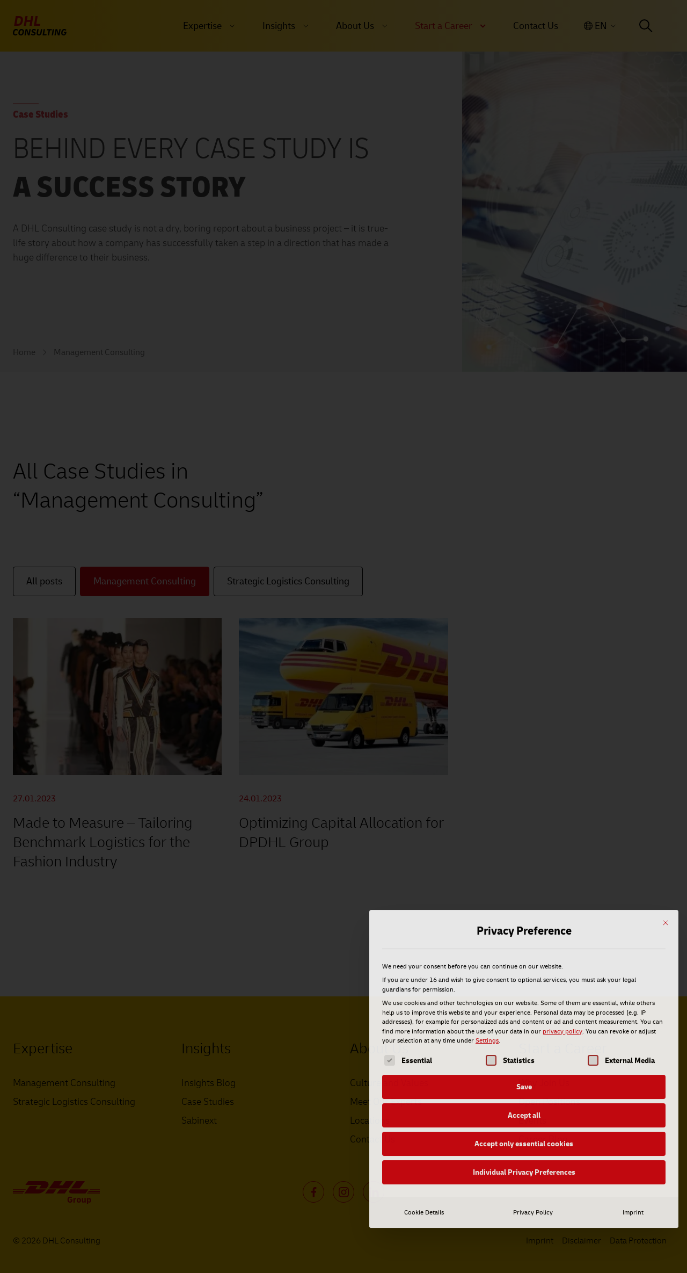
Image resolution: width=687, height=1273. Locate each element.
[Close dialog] (665, 833)
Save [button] (524, 997)
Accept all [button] (524, 1026)
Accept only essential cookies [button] (523, 1054)
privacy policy (562, 942)
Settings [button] (487, 951)
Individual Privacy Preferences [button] (524, 1083)
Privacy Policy (533, 1123)
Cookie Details (424, 1123)
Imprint (633, 1123)
